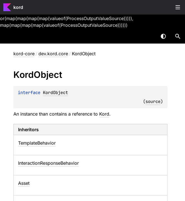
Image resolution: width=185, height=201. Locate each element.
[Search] (178, 36)
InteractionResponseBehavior (48, 163)
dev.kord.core (53, 53)
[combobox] (149, 36)
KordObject (55, 92)
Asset (24, 183)
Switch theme (163, 36)
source (152, 101)
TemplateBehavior (37, 143)
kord (18, 7)
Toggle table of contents (178, 7)
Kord (104, 114)
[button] (178, 36)
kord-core (24, 53)
